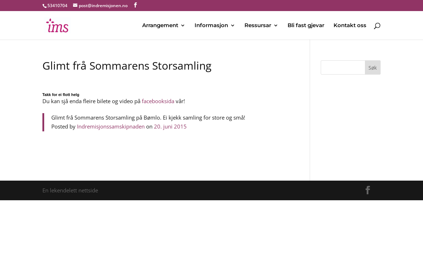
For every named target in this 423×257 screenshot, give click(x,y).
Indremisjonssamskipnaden (111, 126)
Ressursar (257, 26)
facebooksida (158, 101)
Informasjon (211, 26)
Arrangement (160, 26)
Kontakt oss (350, 26)
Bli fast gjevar (306, 26)
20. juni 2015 (170, 126)
